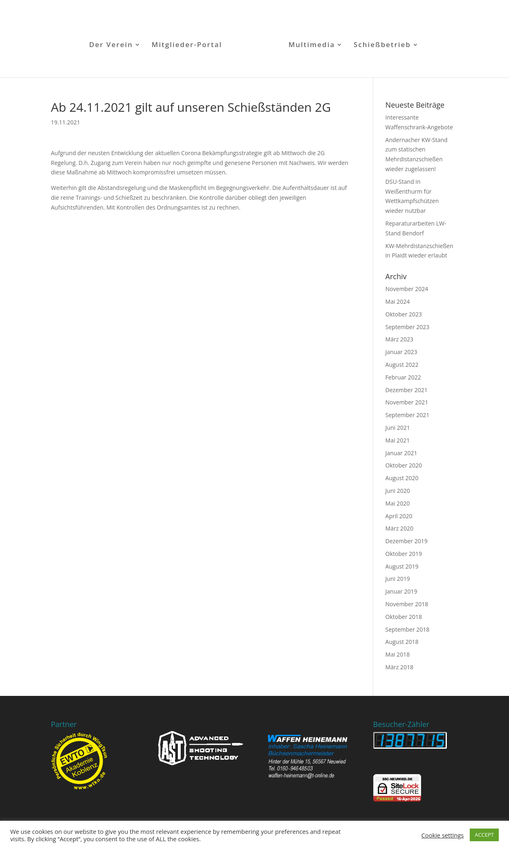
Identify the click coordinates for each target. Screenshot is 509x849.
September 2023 (408, 327)
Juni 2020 (398, 490)
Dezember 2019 (407, 541)
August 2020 (402, 478)
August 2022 (402, 364)
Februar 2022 (403, 377)
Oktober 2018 (404, 617)
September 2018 (408, 629)
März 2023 (399, 339)
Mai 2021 (398, 440)
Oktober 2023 (404, 314)
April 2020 (399, 516)
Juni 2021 (398, 427)
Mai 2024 (398, 301)
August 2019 (402, 566)
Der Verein (111, 45)
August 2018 (402, 642)
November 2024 (407, 289)
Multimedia (311, 45)
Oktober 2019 (404, 554)
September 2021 (408, 415)
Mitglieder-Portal (187, 45)
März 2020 (399, 528)
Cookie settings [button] (443, 835)
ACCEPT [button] (484, 834)
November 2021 (407, 402)
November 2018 (407, 604)
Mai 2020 (398, 503)
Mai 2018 (398, 654)
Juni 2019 (398, 579)
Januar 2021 (401, 453)
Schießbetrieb (382, 45)
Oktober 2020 (404, 465)
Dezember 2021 (407, 390)
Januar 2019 (401, 591)
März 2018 (399, 667)
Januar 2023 (401, 352)
